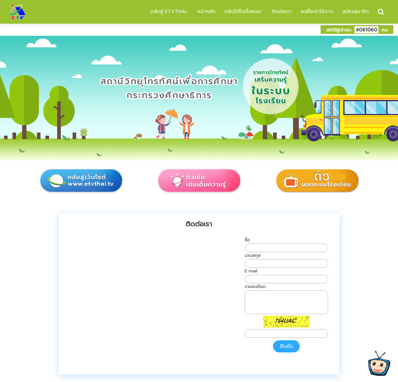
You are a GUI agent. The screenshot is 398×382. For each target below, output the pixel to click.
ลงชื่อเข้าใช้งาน (317, 11)
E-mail (251, 271)
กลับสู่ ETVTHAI (167, 11)
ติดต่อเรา (281, 11)
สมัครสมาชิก (355, 11)
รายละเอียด (255, 286)
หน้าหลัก (206, 11)
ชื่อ (247, 240)
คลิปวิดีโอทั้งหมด (242, 11)
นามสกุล (253, 255)
